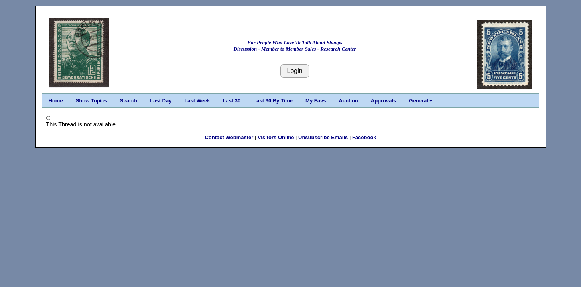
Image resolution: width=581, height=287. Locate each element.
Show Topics (91, 101)
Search (128, 101)
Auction (348, 101)
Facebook (364, 137)
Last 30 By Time (273, 101)
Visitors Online (276, 137)
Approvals (383, 101)
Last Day (160, 101)
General (420, 101)
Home (56, 101)
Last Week (197, 101)
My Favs (315, 101)
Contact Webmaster (229, 137)
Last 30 (232, 101)
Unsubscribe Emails (323, 137)
